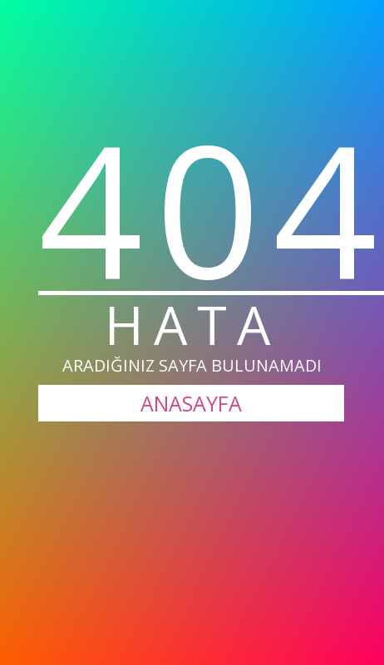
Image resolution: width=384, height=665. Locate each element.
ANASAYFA (191, 403)
